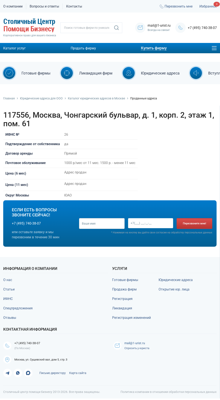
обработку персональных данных (191, 232)
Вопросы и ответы (44, 6)
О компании (13, 6)
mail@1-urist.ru (136, 343)
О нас (7, 280)
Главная (9, 98)
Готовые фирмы (125, 280)
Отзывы (9, 318)
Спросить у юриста (137, 348)
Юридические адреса (176, 280)
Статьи (9, 289)
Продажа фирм (124, 289)
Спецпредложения (18, 308)
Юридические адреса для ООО (41, 98)
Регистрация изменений (131, 318)
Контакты (74, 6)
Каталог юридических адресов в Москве (96, 98)
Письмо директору (52, 374)
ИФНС (8, 299)
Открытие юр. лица (174, 289)
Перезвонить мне (175, 6)
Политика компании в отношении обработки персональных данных (169, 393)
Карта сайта (77, 374)
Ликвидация (122, 308)
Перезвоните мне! (194, 223)
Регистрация (122, 299)
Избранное (208, 6)
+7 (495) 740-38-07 (202, 28)
